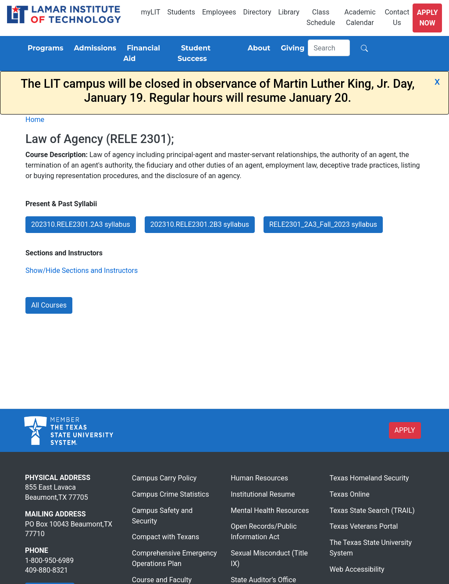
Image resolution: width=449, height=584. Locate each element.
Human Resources (259, 478)
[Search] (329, 47)
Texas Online (350, 494)
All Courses (49, 305)
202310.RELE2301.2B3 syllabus (199, 224)
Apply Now (427, 17)
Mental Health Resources (270, 510)
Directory (257, 12)
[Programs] (44, 48)
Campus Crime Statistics (170, 494)
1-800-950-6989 (49, 560)
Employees (219, 12)
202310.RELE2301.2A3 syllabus (80, 224)
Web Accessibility (357, 569)
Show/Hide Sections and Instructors (81, 270)
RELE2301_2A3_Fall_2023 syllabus (323, 224)
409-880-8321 (46, 570)
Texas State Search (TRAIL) (372, 510)
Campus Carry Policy (164, 478)
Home (34, 119)
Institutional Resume (263, 494)
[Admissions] (93, 48)
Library (288, 12)
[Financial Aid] (147, 53)
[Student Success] (207, 53)
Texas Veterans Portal (364, 526)
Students (181, 12)
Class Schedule (320, 17)
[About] (257, 48)
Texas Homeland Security (369, 478)
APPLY (405, 430)
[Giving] (291, 48)
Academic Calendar (359, 17)
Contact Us (397, 17)
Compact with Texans (165, 537)
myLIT (150, 12)
